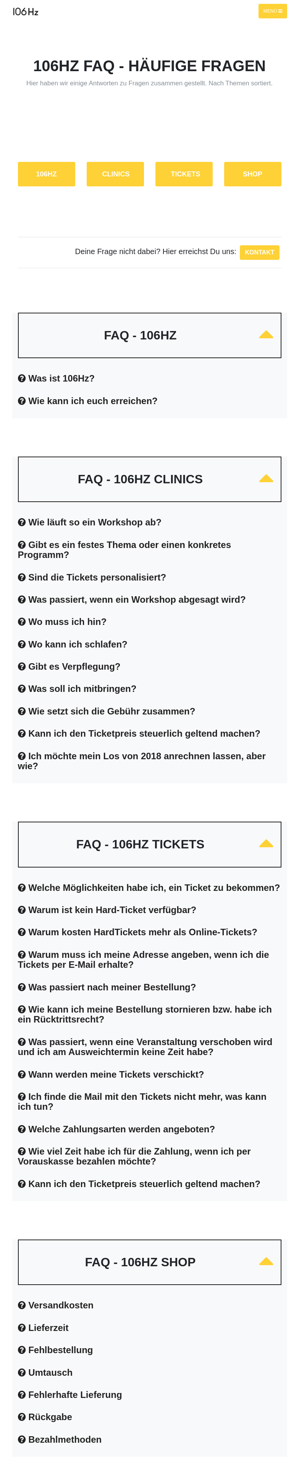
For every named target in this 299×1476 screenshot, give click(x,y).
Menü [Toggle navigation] (272, 11)
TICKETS (185, 174)
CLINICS (116, 174)
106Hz (46, 174)
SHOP (252, 174)
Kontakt (259, 252)
